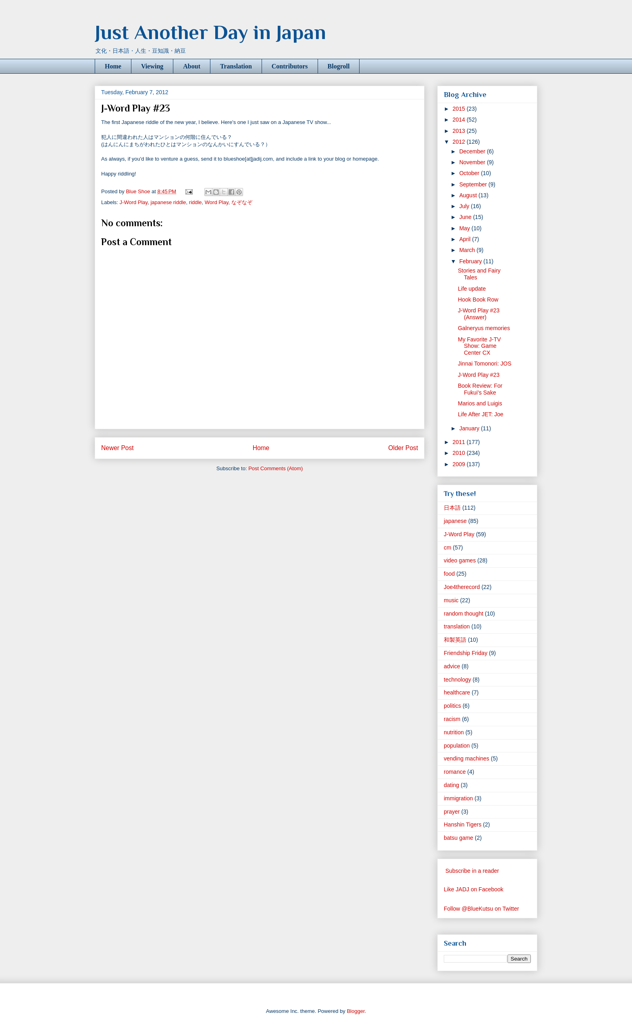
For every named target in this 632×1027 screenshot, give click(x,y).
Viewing (152, 66)
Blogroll (339, 66)
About (191, 66)
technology (457, 679)
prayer (452, 811)
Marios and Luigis (480, 403)
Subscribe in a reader (472, 871)
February (471, 261)
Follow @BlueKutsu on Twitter (481, 908)
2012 (460, 141)
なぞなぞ (241, 202)
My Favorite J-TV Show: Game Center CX (479, 346)
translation (457, 626)
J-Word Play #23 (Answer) (478, 313)
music (451, 600)
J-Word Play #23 (478, 375)
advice (452, 666)
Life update (472, 288)
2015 (460, 108)
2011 (460, 442)
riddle (195, 202)
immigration (458, 798)
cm (447, 547)
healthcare (457, 692)
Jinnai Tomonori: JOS (484, 363)
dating (451, 785)
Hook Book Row (478, 299)
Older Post (403, 447)
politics (452, 706)
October (470, 173)
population (457, 745)
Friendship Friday (465, 653)
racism (452, 719)
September (473, 184)
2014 (460, 119)
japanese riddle (168, 202)
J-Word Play (134, 202)
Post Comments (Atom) (275, 468)
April (465, 239)
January (470, 428)
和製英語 (455, 639)
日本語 (452, 507)
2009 (460, 464)
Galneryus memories (484, 328)
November (472, 162)
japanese (455, 521)
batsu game (458, 838)
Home (113, 66)
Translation (236, 66)
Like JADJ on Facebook (473, 889)
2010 (460, 453)
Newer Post (117, 447)
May (465, 228)
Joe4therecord (462, 587)
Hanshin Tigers (462, 824)
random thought (463, 613)
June (466, 217)
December (472, 151)
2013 (460, 131)
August (468, 195)
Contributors (290, 66)
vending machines (466, 758)
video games (460, 560)
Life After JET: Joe (480, 414)
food (449, 573)
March (467, 250)
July (465, 206)
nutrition (454, 732)
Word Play (217, 202)
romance (455, 772)
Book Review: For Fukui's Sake (480, 389)
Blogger (355, 1011)
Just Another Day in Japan (210, 32)
